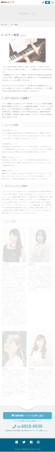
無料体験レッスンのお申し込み (27, 416)
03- (27, 427)
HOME (4, 24)
